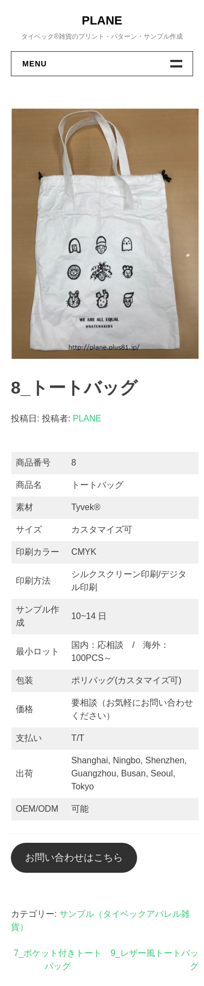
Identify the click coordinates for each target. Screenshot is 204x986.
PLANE (102, 20)
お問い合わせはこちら (74, 857)
